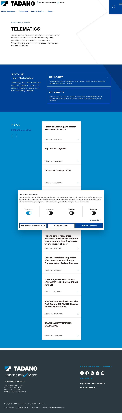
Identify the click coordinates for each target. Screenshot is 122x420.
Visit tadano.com (87, 394)
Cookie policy (35, 414)
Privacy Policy (9, 414)
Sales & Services (37, 11)
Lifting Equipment (8, 11)
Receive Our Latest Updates (96, 373)
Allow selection (61, 226)
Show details (94, 220)
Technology (23, 11)
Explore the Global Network (92, 390)
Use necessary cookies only (33, 226)
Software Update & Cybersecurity (53, 414)
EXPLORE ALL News (21, 137)
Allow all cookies (89, 226)
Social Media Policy (22, 414)
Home (13, 29)
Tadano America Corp (23, 410)
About (50, 11)
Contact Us (86, 385)
